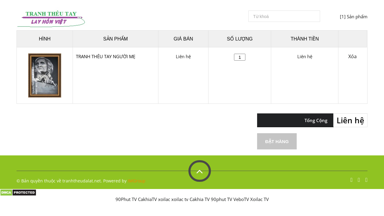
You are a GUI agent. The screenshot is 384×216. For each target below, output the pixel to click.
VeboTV (241, 199)
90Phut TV (126, 199)
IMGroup (137, 181)
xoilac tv (179, 199)
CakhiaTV (147, 199)
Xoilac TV (259, 199)
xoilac (164, 199)
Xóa (352, 56)
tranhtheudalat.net (81, 181)
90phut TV (221, 199)
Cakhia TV (200, 199)
